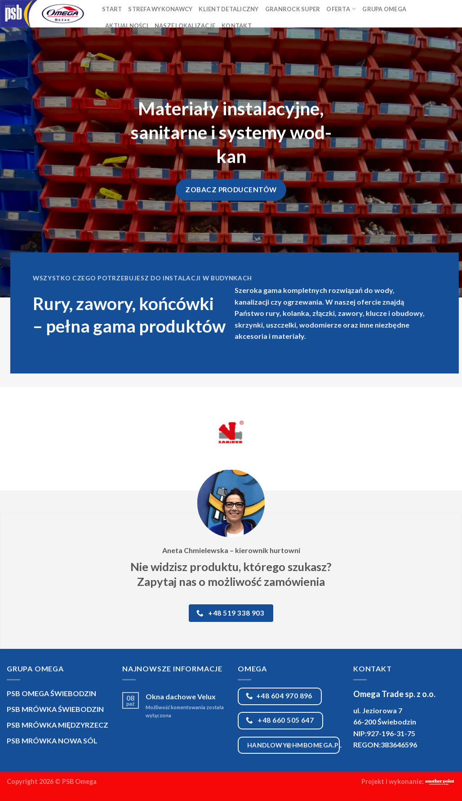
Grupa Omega (384, 9)
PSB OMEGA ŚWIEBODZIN (51, 693)
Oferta (341, 8)
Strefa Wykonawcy (160, 9)
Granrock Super (292, 9)
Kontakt (237, 25)
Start (112, 9)
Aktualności (126, 25)
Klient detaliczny (228, 9)
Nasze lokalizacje (185, 25)
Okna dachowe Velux (181, 696)
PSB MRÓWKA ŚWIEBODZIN (55, 709)
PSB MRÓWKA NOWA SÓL (52, 740)
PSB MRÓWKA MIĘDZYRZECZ (57, 724)
